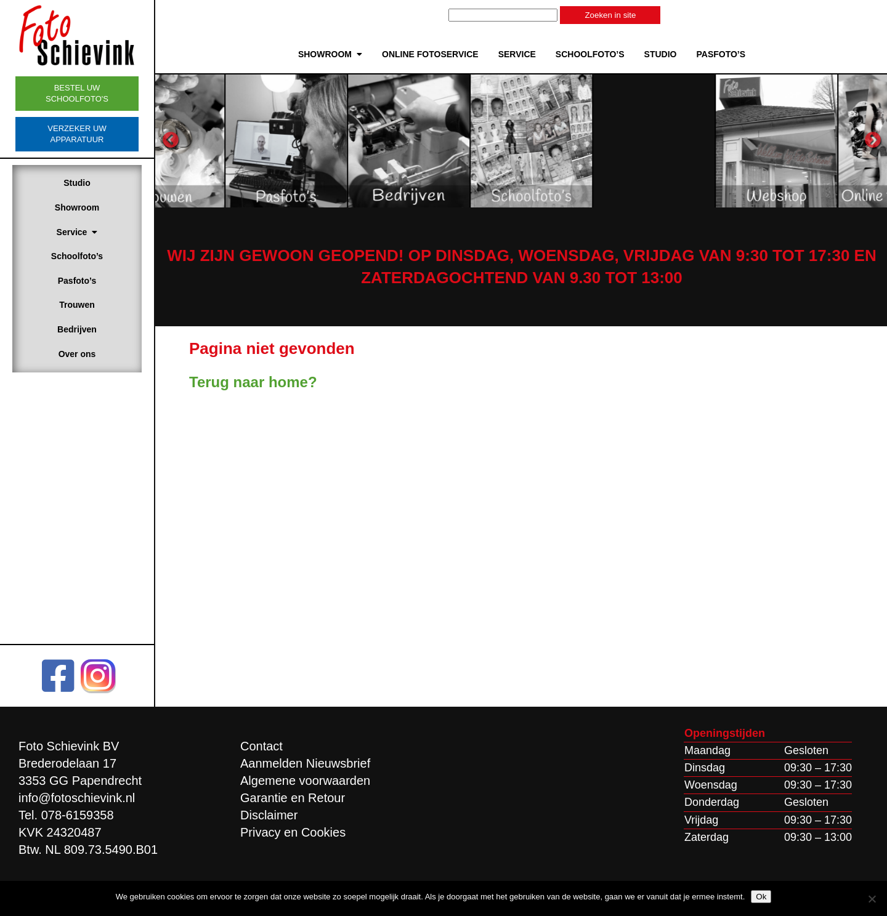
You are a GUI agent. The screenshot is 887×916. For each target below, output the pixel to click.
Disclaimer (269, 815)
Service (77, 232)
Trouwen (77, 305)
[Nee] (871, 899)
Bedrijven (77, 329)
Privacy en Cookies (293, 832)
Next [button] (873, 140)
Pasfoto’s (77, 281)
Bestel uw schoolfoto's (77, 93)
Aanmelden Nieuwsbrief (305, 763)
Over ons (77, 354)
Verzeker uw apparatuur (76, 134)
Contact (261, 746)
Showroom (77, 207)
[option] (231, 140)
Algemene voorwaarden (305, 780)
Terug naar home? (253, 382)
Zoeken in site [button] (610, 15)
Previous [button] (170, 140)
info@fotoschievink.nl (76, 798)
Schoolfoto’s (77, 256)
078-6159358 (77, 815)
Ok (761, 896)
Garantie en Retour (292, 798)
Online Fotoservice (430, 54)
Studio (77, 183)
